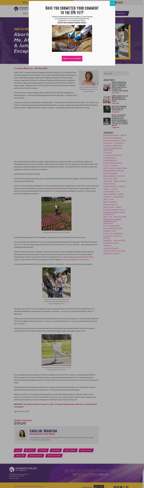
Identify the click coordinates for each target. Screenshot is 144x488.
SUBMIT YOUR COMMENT (72, 59)
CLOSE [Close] (112, 3)
